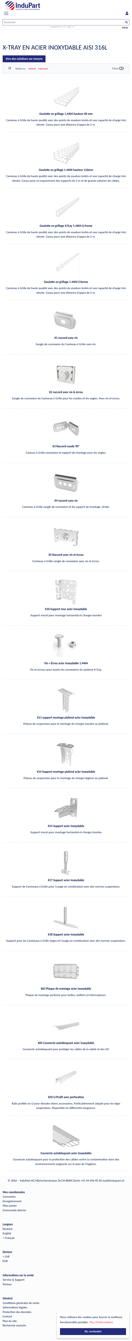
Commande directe (14, 1210)
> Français (9, 1238)
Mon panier (10, 1205)
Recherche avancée (14, 1325)
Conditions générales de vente (21, 1303)
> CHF (6, 1256)
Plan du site (10, 1321)
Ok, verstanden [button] (93, 1331)
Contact (7, 1316)
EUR (5, 1261)
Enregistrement (12, 1201)
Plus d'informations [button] (101, 1322)
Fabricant (43, 68)
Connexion (9, 1196)
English (7, 1233)
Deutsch (8, 1229)
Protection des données (17, 1312)
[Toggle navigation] (6, 13)
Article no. (20, 68)
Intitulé (32, 68)
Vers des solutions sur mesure (24, 59)
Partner (7, 1284)
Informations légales (15, 1307)
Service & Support (14, 1280)
